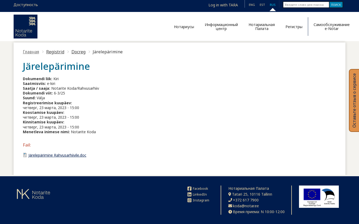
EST (262, 5)
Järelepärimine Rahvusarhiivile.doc (57, 155)
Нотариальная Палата (262, 26)
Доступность (26, 4)
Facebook (197, 188)
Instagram (198, 200)
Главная (31, 51)
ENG (252, 5)
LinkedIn (197, 194)
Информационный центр (221, 26)
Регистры (293, 26)
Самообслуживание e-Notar (329, 26)
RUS (273, 5)
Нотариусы (184, 26)
